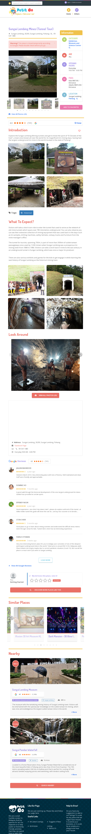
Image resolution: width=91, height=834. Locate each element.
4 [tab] (27, 110)
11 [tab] (48, 110)
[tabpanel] (33, 104)
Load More (45, 560)
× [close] (54, 43)
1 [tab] (17, 110)
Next (53, 65)
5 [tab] (30, 110)
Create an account (76, 2)
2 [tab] (20, 110)
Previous (13, 65)
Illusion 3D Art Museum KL (62, 636)
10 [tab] (45, 110)
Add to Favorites (71, 107)
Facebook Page (20, 445)
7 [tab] (36, 110)
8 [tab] (39, 110)
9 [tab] (42, 110)
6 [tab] (33, 110)
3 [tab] (23, 110)
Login (68, 2)
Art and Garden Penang (27, 636)
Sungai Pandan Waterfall (24, 749)
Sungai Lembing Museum (24, 689)
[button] (69, 11)
